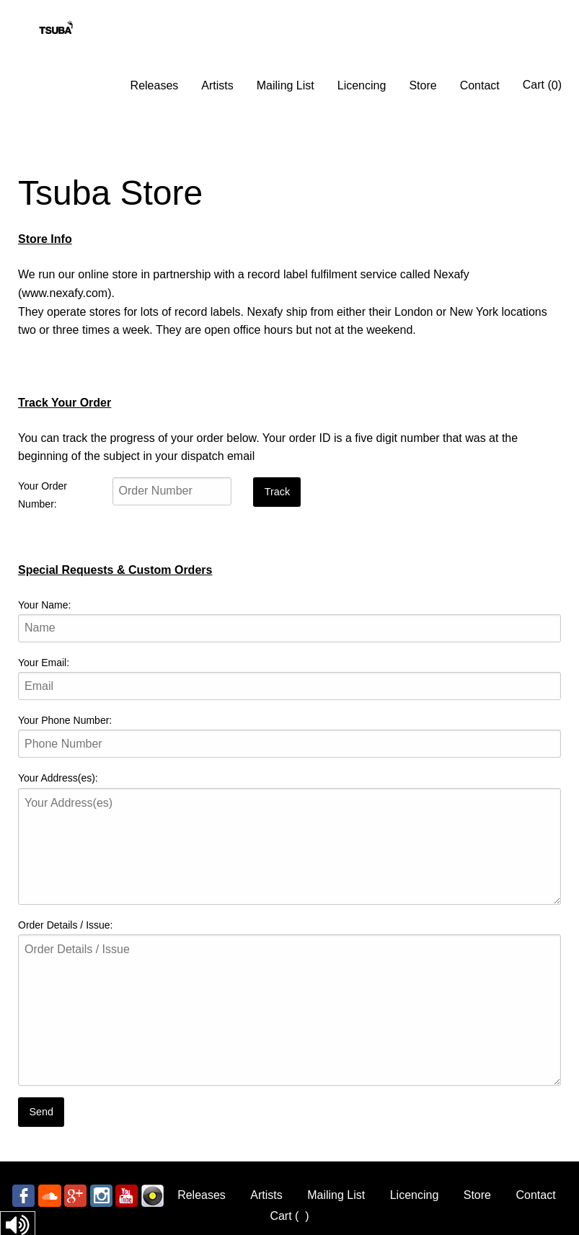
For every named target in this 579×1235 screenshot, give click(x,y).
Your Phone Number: (65, 720)
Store (422, 85)
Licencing (361, 85)
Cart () (542, 85)
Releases (155, 85)
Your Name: (44, 605)
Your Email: (43, 662)
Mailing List (285, 85)
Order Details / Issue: (65, 925)
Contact (480, 85)
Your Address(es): (58, 778)
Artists (217, 85)
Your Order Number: (42, 495)
